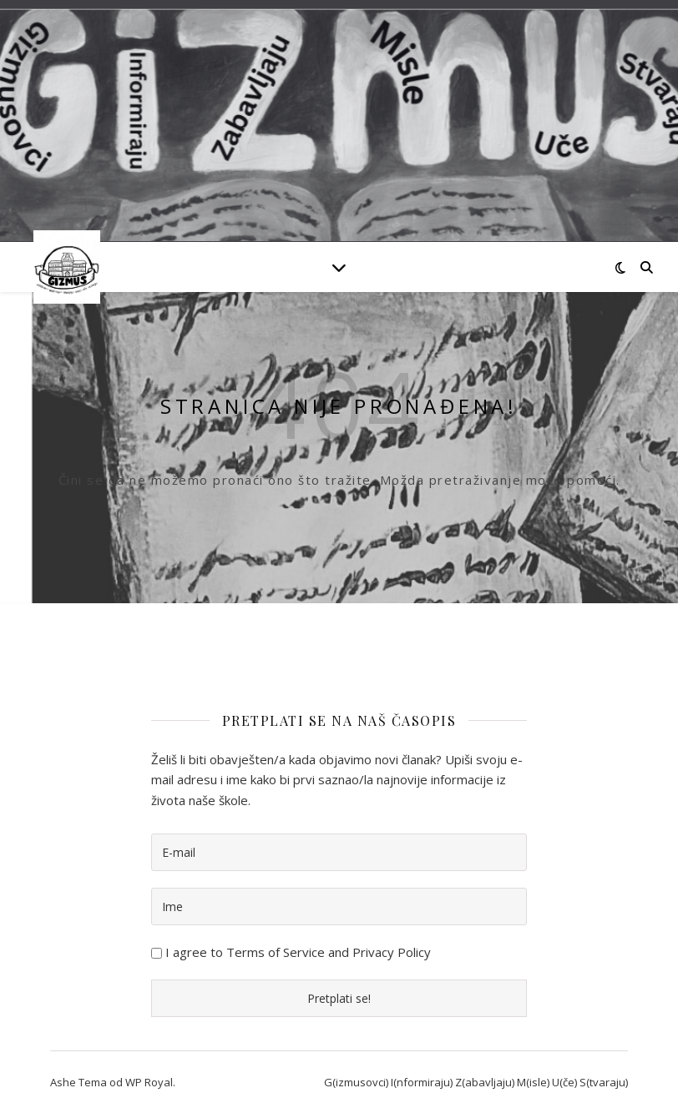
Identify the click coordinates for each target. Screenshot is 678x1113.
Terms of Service (275, 952)
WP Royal (149, 1082)
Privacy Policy (391, 952)
